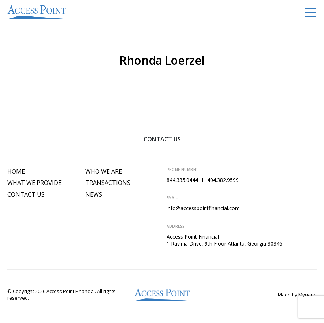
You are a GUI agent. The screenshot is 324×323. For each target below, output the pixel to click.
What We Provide (34, 182)
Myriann (307, 294)
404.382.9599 (223, 179)
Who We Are (103, 171)
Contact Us (162, 139)
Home (16, 171)
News (93, 194)
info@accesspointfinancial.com (203, 208)
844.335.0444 (182, 179)
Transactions (107, 182)
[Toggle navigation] (310, 12)
